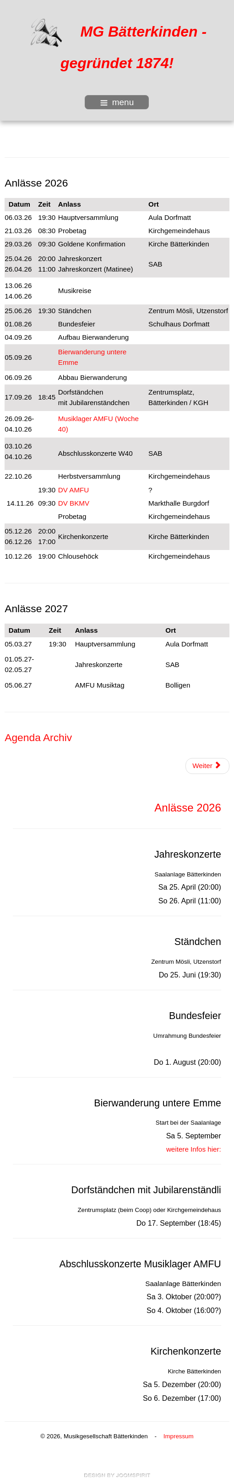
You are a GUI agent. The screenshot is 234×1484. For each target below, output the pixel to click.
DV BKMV (73, 503)
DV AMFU (73, 490)
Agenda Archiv (38, 737)
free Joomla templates (117, 1475)
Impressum (178, 1436)
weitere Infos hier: (193, 1149)
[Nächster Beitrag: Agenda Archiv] (207, 766)
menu (117, 102)
